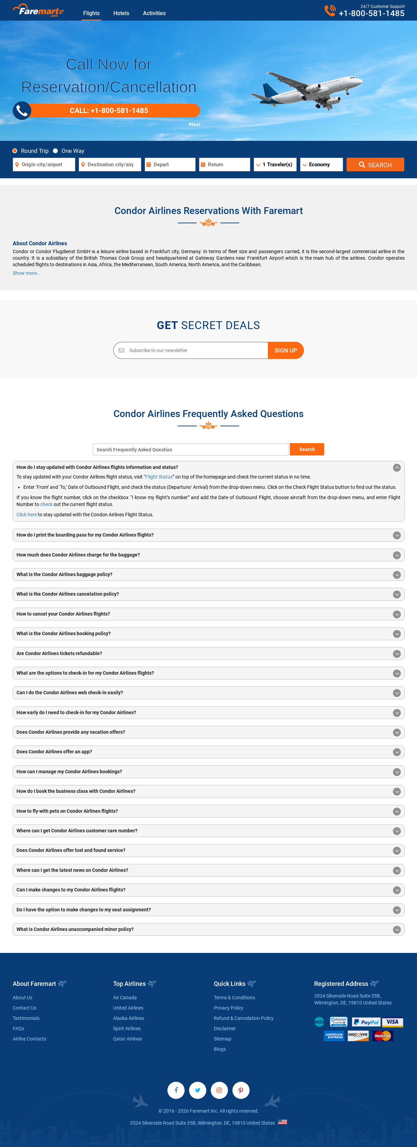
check (46, 504)
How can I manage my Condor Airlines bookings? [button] (209, 772)
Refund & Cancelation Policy (244, 1018)
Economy (319, 164)
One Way (70, 151)
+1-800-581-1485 (372, 13)
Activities (154, 13)
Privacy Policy (228, 1008)
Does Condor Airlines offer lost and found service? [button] (209, 851)
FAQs (18, 1028)
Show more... (27, 273)
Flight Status (159, 477)
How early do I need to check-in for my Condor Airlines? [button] (209, 713)
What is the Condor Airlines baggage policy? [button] (209, 575)
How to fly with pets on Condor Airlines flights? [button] (209, 812)
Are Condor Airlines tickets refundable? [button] (209, 654)
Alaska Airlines (128, 1018)
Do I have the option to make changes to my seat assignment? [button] (209, 910)
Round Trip (32, 151)
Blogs (220, 1049)
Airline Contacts (29, 1039)
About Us (22, 997)
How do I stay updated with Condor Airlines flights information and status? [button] (209, 468)
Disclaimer (225, 1028)
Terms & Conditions (234, 997)
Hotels (121, 13)
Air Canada (125, 997)
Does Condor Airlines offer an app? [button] (209, 752)
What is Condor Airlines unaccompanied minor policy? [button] (209, 930)
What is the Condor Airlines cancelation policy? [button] (209, 594)
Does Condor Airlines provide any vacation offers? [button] (209, 732)
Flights (91, 13)
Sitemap (222, 1039)
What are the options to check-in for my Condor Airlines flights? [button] (209, 673)
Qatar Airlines (127, 1039)
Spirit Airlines (127, 1028)
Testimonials (26, 1018)
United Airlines (128, 1008)
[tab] (208, 467)
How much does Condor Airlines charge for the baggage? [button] (209, 555)
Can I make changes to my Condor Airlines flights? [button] (209, 890)
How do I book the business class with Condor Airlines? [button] (209, 792)
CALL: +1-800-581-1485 (83, 110)
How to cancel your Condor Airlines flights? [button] (209, 614)
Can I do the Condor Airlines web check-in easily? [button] (209, 693)
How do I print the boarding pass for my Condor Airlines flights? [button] (209, 535)
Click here (27, 514)
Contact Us (24, 1008)
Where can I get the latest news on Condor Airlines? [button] (209, 871)
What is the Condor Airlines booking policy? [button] (209, 634)
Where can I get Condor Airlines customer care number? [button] (209, 831)
